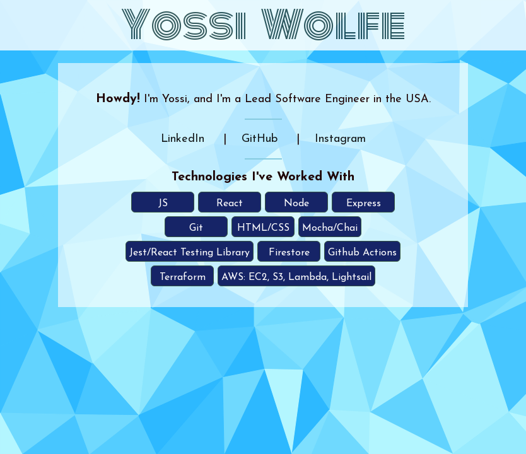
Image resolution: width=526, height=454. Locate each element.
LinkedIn (182, 139)
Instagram (340, 139)
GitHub (260, 139)
